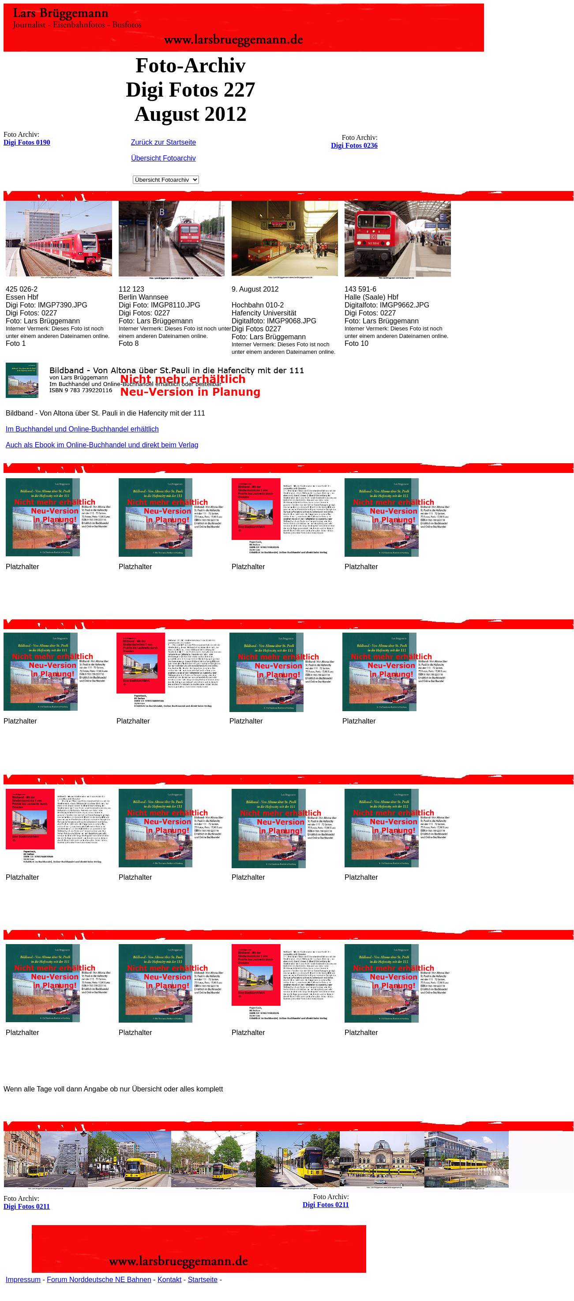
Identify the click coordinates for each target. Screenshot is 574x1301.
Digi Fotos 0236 (354, 145)
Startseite (203, 1279)
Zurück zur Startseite (163, 142)
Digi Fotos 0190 (27, 142)
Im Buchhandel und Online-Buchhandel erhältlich (82, 429)
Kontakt (169, 1279)
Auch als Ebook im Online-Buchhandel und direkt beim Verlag (102, 445)
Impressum (23, 1279)
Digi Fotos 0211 (326, 1204)
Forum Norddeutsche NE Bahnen (99, 1279)
